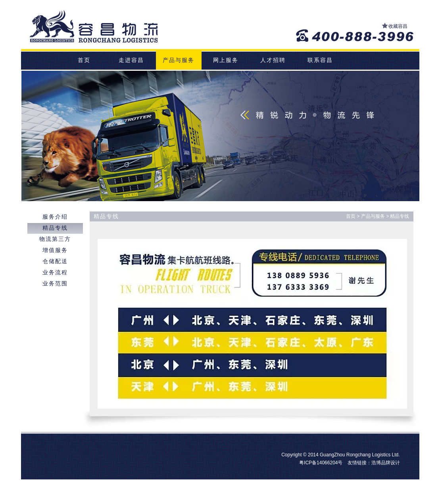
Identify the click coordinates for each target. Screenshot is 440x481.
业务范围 (55, 283)
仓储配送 (55, 261)
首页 (84, 60)
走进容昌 (131, 60)
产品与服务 (178, 60)
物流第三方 (55, 239)
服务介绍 (55, 216)
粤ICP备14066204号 (320, 462)
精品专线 (55, 228)
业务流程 (55, 272)
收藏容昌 (397, 26)
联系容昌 (320, 60)
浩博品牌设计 (385, 462)
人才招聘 (273, 60)
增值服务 (55, 250)
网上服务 (225, 60)
